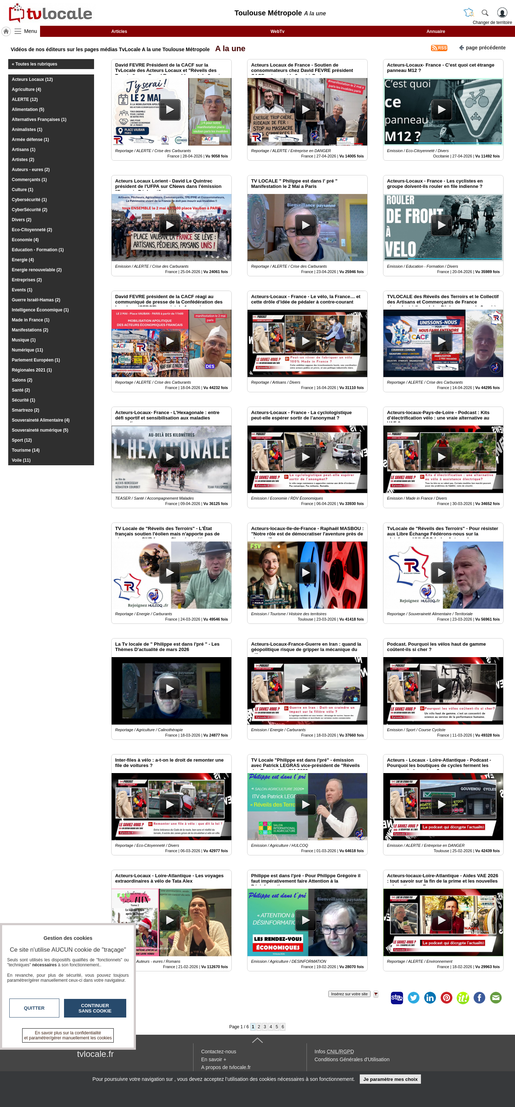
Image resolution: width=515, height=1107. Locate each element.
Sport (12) (22, 440)
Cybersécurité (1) (29, 199)
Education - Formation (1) (38, 249)
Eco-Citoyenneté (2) (32, 229)
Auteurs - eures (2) (31, 169)
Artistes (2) (23, 159)
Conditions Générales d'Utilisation (352, 1059)
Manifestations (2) (30, 329)
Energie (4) (23, 259)
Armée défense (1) (30, 139)
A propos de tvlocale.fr (226, 1067)
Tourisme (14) (26, 450)
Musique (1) (24, 340)
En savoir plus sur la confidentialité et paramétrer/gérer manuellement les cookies (68, 1035)
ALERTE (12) (25, 99)
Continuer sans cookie (95, 1008)
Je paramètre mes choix (390, 1079)
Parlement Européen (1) (36, 360)
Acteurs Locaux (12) (32, 79)
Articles (119, 31)
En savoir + (213, 1059)
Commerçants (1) (29, 179)
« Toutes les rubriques (34, 64)
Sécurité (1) (23, 400)
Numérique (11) (27, 350)
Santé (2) (21, 390)
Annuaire (436, 31)
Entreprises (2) (27, 279)
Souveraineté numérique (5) (40, 430)
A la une (228, 48)
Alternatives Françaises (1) (39, 119)
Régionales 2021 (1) (32, 370)
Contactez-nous (218, 1051)
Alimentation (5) (28, 109)
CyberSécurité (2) (29, 209)
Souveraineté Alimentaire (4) (41, 420)
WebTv (277, 31)
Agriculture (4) (26, 89)
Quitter (34, 1008)
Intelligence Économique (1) (40, 309)
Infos (334, 1051)
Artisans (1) (23, 149)
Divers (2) (21, 219)
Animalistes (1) (27, 129)
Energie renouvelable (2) (37, 269)
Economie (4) (25, 239)
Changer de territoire (492, 22)
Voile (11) (21, 460)
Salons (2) (22, 380)
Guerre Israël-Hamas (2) (36, 299)
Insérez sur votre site (349, 994)
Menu (30, 31)
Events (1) (22, 289)
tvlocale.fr (95, 1054)
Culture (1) (22, 189)
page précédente (482, 47)
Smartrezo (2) (25, 410)
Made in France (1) (30, 319)
